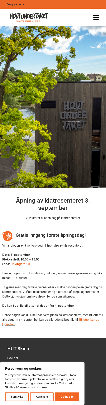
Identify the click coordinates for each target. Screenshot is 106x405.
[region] (42, 383)
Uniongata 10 (20, 264)
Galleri (12, 357)
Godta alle (67, 396)
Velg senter (15, 4)
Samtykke (17, 396)
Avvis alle (42, 396)
